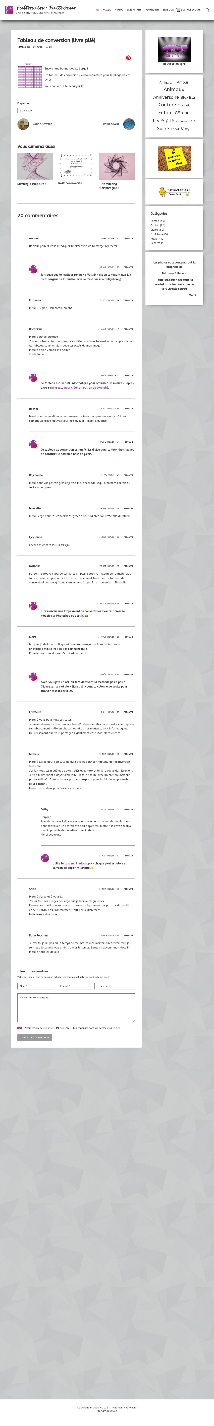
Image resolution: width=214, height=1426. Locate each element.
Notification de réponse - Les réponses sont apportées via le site (68, 1028)
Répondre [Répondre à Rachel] (128, 409)
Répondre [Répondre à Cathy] (128, 809)
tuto (114, 449)
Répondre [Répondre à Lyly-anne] (128, 537)
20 (50, 47)
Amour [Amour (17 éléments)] (182, 82)
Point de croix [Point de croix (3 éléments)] (181, 121)
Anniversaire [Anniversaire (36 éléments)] (166, 97)
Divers (154, 229)
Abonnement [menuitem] (152, 10)
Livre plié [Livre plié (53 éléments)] (163, 120)
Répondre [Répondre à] (128, 267)
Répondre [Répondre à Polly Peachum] (128, 935)
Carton (154, 225)
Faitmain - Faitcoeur (46, 8)
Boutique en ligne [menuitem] (190, 10)
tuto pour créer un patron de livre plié (83, 387)
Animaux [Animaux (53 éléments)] (174, 89)
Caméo (154, 221)
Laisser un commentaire (35, 1037)
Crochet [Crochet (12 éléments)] (183, 105)
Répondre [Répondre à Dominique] (128, 329)
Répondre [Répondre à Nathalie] (128, 566)
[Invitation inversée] (76, 166)
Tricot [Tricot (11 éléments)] (175, 129)
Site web (105, 986)
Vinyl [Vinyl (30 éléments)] (186, 128)
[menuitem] (97, 10)
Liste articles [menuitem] (134, 10)
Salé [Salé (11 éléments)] (192, 121)
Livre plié (25, 110)
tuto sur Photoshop (77, 863)
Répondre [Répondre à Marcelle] (128, 508)
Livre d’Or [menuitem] (168, 10)
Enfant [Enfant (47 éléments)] (165, 112)
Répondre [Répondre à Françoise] (128, 300)
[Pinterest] (76, 58)
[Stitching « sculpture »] (35, 166)
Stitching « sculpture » (31, 184)
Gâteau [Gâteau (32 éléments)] (182, 112)
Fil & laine (157, 234)
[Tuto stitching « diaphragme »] (117, 166)
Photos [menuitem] (119, 10)
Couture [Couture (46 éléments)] (167, 104)
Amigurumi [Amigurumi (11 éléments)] (167, 82)
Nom (23, 986)
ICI (82, 86)
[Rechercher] (207, 10)
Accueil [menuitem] (107, 10)
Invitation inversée (70, 183)
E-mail (65, 986)
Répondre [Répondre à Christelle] (128, 712)
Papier (39, 47)
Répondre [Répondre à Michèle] (128, 754)
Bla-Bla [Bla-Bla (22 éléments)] (188, 97)
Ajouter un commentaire (35, 998)
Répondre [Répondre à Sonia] (128, 889)
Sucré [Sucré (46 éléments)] (163, 128)
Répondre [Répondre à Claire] (128, 637)
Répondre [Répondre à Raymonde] (128, 475)
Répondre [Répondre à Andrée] (128, 238)
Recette (155, 243)
